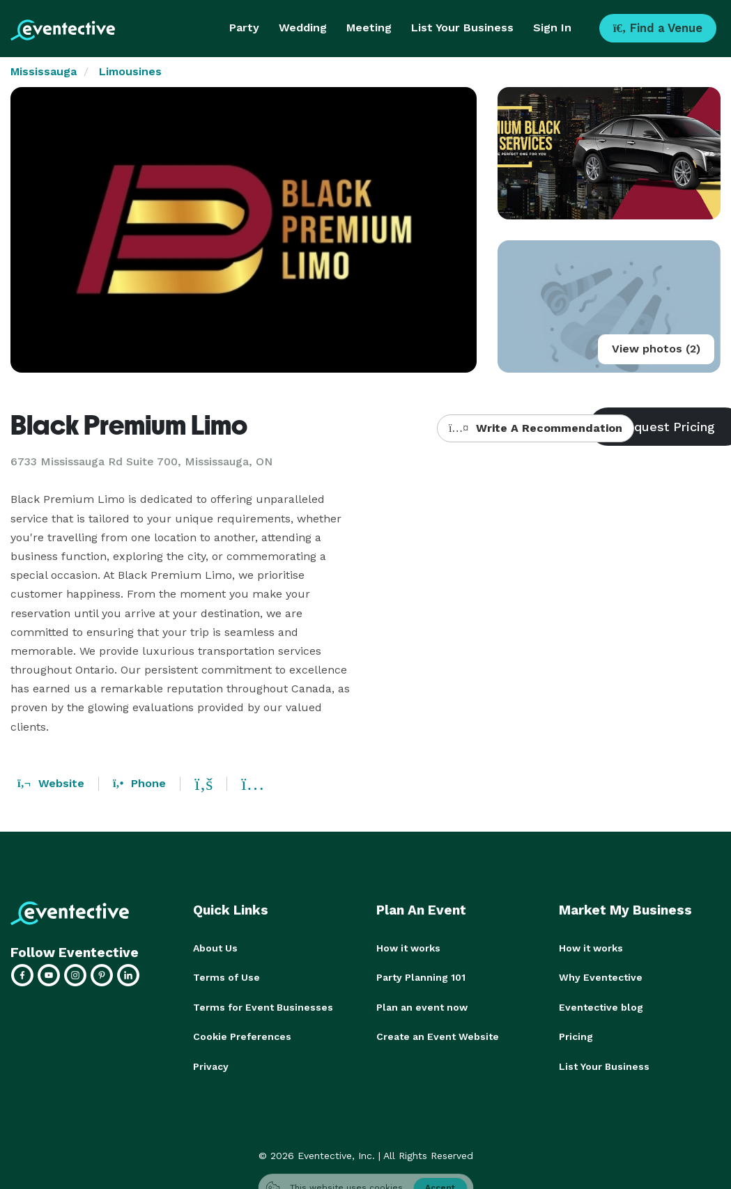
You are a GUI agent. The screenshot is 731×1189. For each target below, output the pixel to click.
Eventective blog (601, 1006)
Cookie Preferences (242, 1035)
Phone (139, 783)
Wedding (303, 27)
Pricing (576, 1035)
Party (244, 27)
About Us (215, 948)
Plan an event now (422, 1006)
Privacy (211, 1065)
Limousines (130, 71)
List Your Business (462, 27)
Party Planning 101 (420, 977)
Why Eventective (600, 977)
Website (50, 783)
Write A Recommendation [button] (535, 428)
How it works (408, 948)
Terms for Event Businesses (263, 1006)
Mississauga (43, 71)
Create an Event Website (437, 1035)
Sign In (552, 27)
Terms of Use (226, 977)
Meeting (369, 27)
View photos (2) (656, 348)
